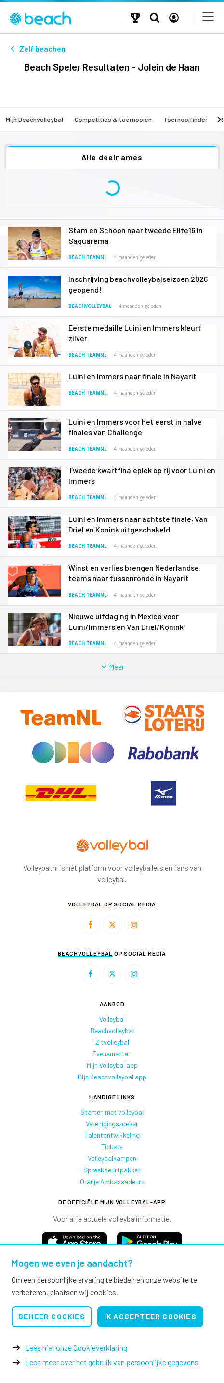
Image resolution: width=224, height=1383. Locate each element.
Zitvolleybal (112, 1042)
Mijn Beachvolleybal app (112, 1077)
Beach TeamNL (87, 257)
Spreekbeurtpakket (112, 1170)
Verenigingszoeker (112, 1123)
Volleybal (112, 1019)
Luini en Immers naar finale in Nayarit (132, 376)
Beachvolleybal (89, 306)
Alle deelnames (112, 156)
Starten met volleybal (112, 1112)
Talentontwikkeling (112, 1135)
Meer (112, 666)
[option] (61, 793)
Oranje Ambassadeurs (112, 1181)
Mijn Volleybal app (112, 1065)
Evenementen (112, 1054)
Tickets (112, 1147)
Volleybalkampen (112, 1158)
